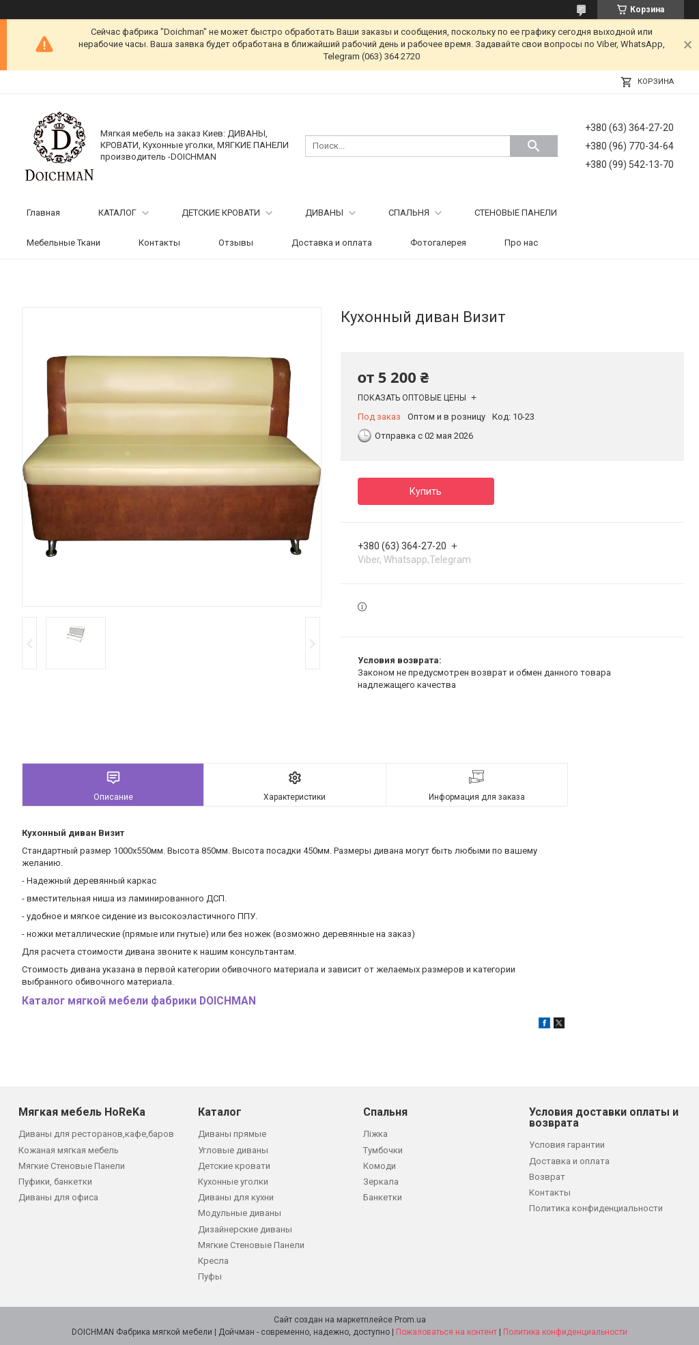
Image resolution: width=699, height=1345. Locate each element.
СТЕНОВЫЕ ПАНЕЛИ (515, 212)
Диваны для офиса (58, 1197)
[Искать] (534, 146)
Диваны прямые (232, 1134)
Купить (426, 491)
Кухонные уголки (233, 1181)
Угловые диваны (233, 1150)
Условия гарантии (567, 1145)
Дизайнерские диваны (245, 1229)
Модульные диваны (239, 1213)
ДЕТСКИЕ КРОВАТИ (221, 212)
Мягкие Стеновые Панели (71, 1166)
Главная (43, 212)
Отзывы (235, 242)
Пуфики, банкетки (55, 1181)
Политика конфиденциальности (596, 1208)
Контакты (159, 242)
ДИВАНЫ (324, 212)
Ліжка (375, 1134)
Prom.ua (410, 1320)
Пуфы (210, 1276)
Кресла (213, 1261)
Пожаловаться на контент (446, 1332)
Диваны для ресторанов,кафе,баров (96, 1134)
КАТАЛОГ (117, 212)
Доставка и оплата (331, 242)
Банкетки (382, 1197)
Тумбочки (383, 1150)
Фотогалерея (438, 242)
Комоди (379, 1166)
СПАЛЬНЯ (408, 212)
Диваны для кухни (236, 1197)
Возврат (547, 1177)
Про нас (521, 242)
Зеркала (381, 1181)
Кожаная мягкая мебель (68, 1150)
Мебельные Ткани (63, 242)
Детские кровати (234, 1166)
